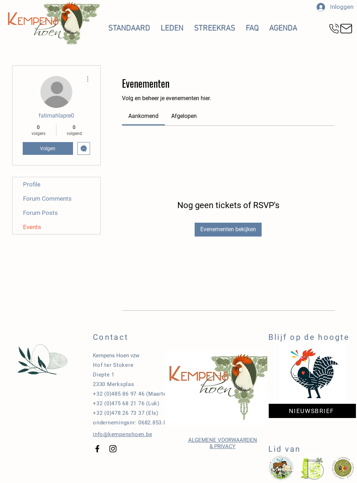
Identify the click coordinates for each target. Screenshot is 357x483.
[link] (143, 116)
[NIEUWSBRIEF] (312, 411)
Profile (31, 184)
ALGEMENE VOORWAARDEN (222, 440)
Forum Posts (40, 212)
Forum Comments (47, 198)
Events (32, 226)
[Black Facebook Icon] (97, 449)
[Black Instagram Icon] (113, 449)
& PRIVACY (222, 446)
